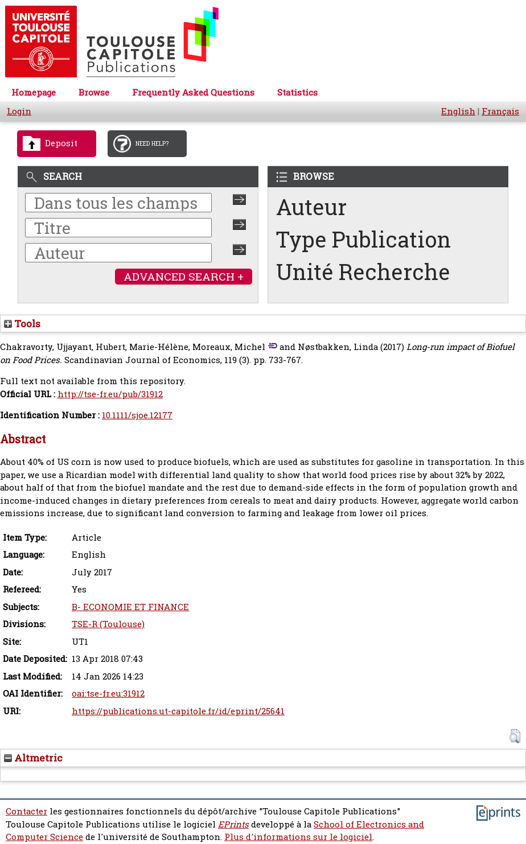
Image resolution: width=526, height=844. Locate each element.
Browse (94, 92)
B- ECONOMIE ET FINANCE (130, 607)
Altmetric (33, 757)
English (458, 111)
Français (500, 111)
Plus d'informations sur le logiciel (298, 837)
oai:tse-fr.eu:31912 (108, 693)
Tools (22, 323)
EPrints (233, 824)
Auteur (311, 206)
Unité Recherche (363, 271)
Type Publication (363, 239)
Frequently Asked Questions (193, 92)
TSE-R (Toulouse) (108, 624)
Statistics (297, 92)
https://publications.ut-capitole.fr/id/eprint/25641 (178, 711)
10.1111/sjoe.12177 (137, 415)
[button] (514, 736)
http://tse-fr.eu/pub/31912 (110, 394)
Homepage (33, 92)
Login (19, 111)
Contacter (26, 811)
